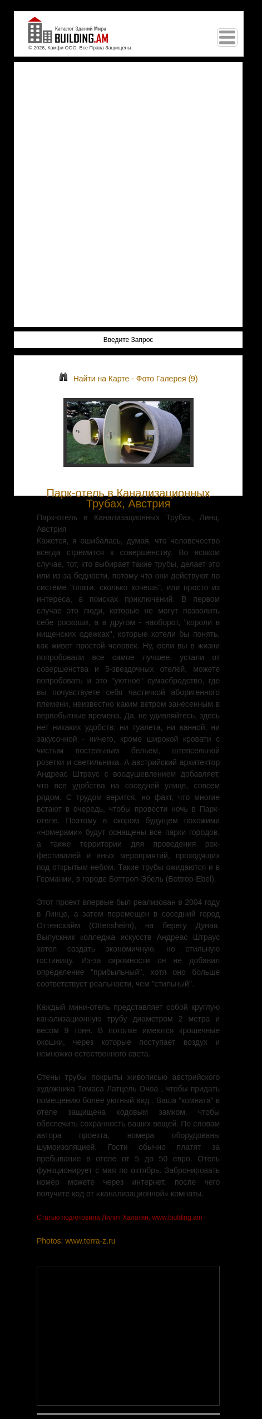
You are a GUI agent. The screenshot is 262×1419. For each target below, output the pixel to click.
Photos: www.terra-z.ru (76, 1240)
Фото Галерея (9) (167, 378)
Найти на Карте (94, 378)
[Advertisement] (131, 194)
